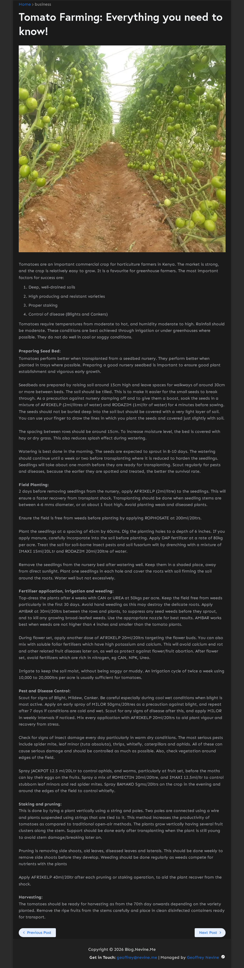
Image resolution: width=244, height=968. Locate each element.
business (43, 4)
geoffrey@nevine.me (137, 957)
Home (25, 4)
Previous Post (39, 932)
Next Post (208, 932)
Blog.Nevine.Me (140, 949)
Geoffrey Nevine (206, 957)
